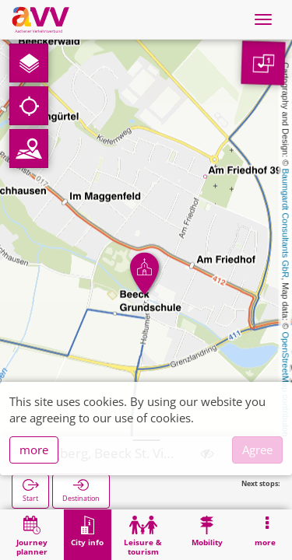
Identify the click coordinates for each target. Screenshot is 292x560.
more (33, 449)
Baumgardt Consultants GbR (285, 223)
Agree (257, 449)
